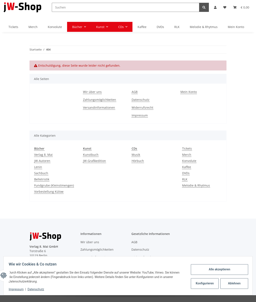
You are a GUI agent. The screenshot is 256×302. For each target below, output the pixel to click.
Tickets (187, 148)
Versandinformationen (99, 107)
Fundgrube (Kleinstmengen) (54, 185)
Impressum (140, 115)
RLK (184, 179)
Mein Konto (236, 27)
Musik (136, 155)
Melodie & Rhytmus (196, 185)
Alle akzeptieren (217, 269)
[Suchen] (125, 7)
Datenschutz (140, 100)
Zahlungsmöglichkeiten (99, 100)
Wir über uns (92, 92)
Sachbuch (41, 173)
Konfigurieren (203, 283)
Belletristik (41, 179)
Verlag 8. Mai (43, 155)
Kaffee (186, 167)
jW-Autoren (42, 161)
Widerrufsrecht (142, 107)
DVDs (186, 173)
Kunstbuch (90, 155)
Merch (186, 155)
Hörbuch (138, 161)
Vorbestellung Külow (48, 192)
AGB (135, 92)
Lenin (38, 167)
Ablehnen (232, 283)
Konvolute (189, 161)
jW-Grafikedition (94, 161)
